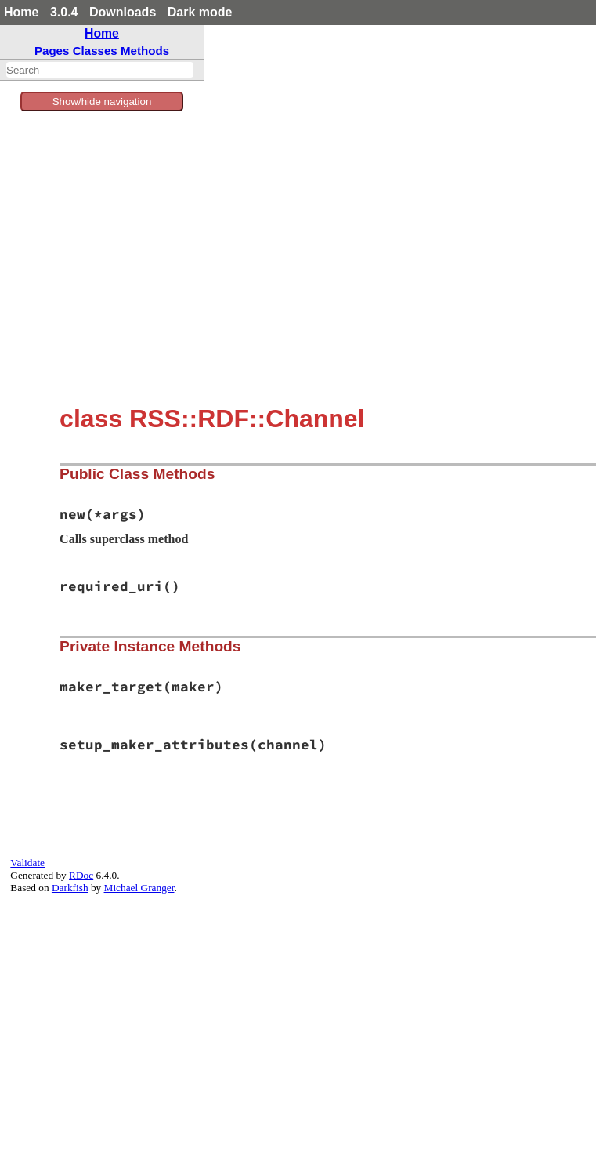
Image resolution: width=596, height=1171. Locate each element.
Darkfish (70, 888)
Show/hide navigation (102, 101)
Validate (27, 862)
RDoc (81, 875)
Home (21, 12)
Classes (95, 50)
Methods (145, 50)
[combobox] (99, 70)
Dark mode (200, 12)
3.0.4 (64, 12)
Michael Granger (139, 888)
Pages (52, 50)
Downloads (122, 12)
